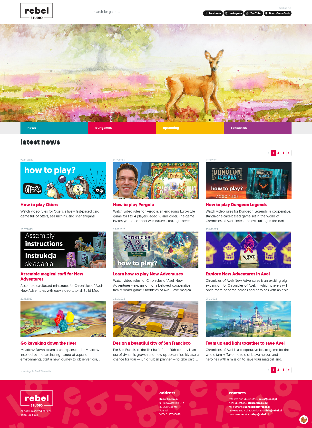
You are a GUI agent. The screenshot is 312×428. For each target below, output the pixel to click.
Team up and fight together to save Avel (245, 343)
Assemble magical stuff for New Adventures (51, 276)
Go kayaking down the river (48, 343)
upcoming (171, 128)
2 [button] (278, 153)
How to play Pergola (133, 205)
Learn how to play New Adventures (148, 274)
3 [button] (283, 153)
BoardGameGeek (277, 13)
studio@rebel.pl (258, 403)
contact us (239, 128)
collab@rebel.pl (272, 410)
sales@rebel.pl (268, 399)
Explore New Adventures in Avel (238, 274)
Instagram (235, 13)
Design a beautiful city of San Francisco (152, 343)
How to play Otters (39, 205)
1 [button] (273, 153)
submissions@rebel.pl (256, 407)
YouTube (255, 13)
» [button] (289, 153)
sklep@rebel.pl (260, 414)
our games (103, 128)
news (32, 128)
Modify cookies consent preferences (304, 419)
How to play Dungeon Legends (236, 205)
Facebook (215, 13)
